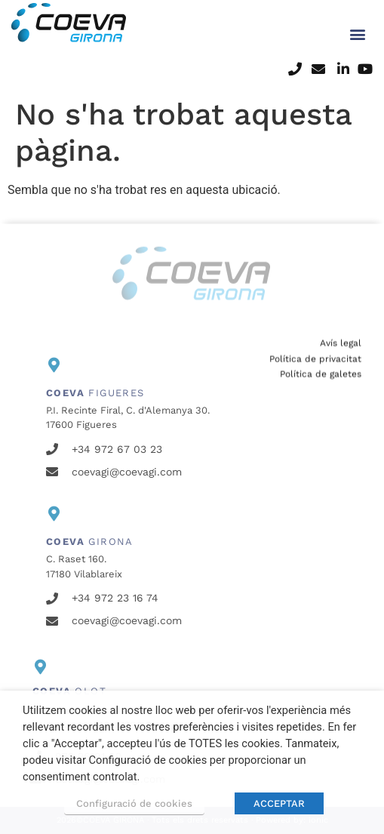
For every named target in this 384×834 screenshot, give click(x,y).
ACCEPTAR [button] (279, 803)
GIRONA (90, 541)
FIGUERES (95, 393)
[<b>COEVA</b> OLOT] (40, 667)
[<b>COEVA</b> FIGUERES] (53, 365)
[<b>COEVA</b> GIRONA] (53, 514)
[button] (358, 26)
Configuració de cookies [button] (134, 803)
